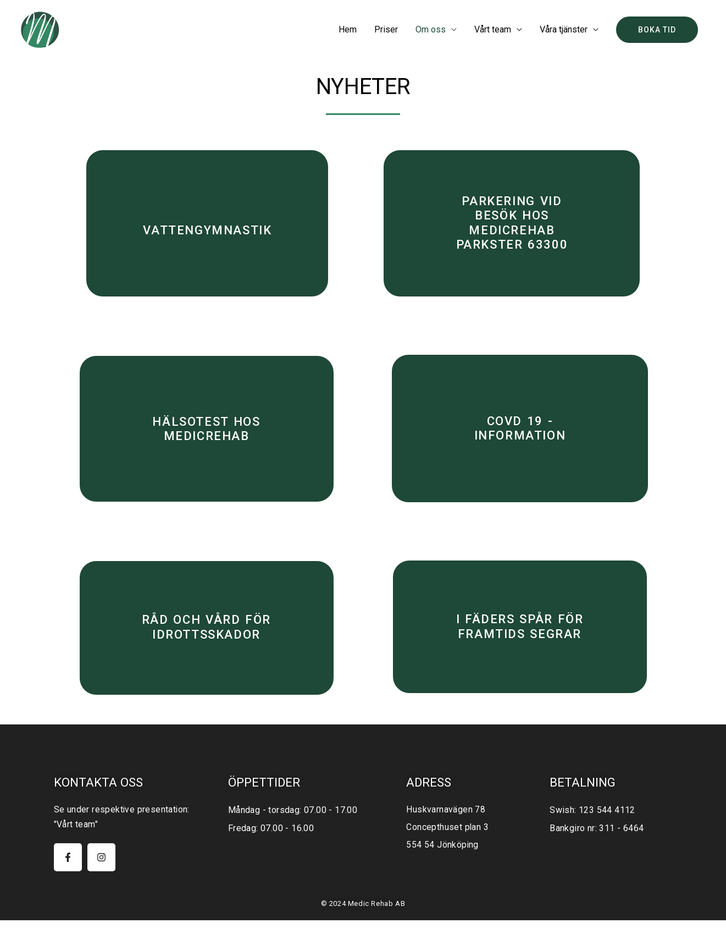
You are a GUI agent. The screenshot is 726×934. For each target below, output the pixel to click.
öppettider (265, 796)
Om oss (430, 29)
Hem (348, 29)
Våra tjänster (564, 29)
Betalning (584, 796)
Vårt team (492, 29)
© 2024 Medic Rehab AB (363, 918)
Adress (429, 796)
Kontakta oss (99, 796)
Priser (386, 29)
